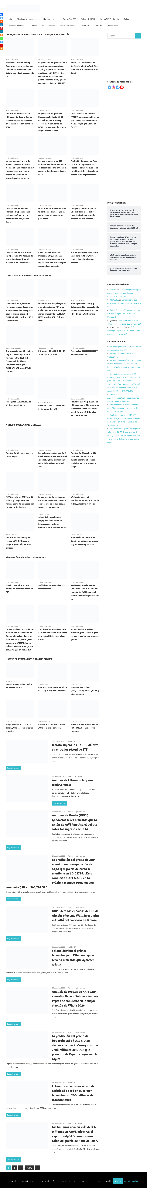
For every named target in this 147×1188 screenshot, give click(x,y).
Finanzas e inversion (15, 25)
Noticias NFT (72, 741)
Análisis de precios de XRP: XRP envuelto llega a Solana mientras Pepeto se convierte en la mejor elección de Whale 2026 (19, 120)
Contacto (98, 25)
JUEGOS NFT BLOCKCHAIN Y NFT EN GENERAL (28, 275)
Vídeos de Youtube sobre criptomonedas (25, 557)
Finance (113, 289)
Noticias (80, 776)
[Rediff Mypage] (1, 45)
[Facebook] (1, 14)
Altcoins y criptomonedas (27, 19)
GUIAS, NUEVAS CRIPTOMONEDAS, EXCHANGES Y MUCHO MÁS (37, 34)
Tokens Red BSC (69, 19)
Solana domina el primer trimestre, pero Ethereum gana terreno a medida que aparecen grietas (123, 408)
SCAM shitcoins (48, 25)
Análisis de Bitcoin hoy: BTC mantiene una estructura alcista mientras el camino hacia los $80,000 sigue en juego (83, 460)
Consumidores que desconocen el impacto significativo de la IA (124, 303)
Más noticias (72, 776)
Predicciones (112, 25)
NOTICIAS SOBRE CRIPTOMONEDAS (23, 424)
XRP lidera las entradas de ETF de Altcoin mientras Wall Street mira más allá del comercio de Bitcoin (75, 915)
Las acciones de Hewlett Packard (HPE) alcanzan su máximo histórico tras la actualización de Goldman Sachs (18, 215)
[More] (1, 48)
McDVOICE (114, 299)
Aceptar (118, 1181)
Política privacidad (67, 25)
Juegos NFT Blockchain (109, 19)
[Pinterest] (1, 28)
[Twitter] (1, 18)
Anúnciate (85, 25)
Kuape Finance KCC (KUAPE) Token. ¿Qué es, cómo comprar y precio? (19, 728)
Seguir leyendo (12, 768)
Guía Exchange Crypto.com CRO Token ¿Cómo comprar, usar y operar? (123, 331)
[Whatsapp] (1, 38)
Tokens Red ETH (88, 19)
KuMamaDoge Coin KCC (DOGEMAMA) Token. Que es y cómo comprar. (85, 690)
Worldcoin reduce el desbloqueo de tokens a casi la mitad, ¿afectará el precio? (85, 500)
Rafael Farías (115, 310)
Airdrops (33, 25)
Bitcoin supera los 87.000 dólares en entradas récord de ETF (19, 588)
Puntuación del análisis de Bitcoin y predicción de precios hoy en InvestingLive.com (84, 541)
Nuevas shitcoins (50, 19)
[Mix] (1, 35)
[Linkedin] (1, 24)
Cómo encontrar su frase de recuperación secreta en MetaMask (123, 314)
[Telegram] (1, 42)
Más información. (131, 1181)
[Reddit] (1, 21)
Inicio (9, 19)
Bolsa (126, 19)
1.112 (29, 1167)
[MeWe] (1, 31)
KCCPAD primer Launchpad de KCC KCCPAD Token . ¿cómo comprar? (84, 728)
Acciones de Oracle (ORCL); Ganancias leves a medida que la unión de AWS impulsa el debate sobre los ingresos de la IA (20, 69)
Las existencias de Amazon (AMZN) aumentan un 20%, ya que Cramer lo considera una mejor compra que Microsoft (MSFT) (85, 120)
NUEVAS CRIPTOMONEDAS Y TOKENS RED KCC (29, 659)
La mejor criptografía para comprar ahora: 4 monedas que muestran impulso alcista (124, 293)
